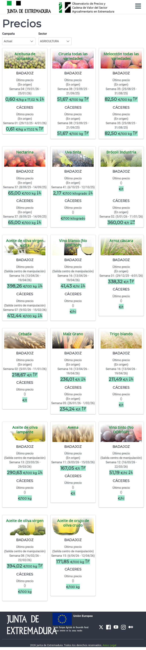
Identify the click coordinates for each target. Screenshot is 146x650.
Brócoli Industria (121, 152)
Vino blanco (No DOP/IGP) (73, 243)
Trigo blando (121, 333)
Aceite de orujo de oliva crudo (73, 523)
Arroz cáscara (121, 240)
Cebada (24, 333)
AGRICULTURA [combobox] (49, 41)
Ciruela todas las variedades (73, 56)
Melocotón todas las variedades (121, 56)
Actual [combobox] (8, 41)
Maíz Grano (73, 333)
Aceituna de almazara (25, 56)
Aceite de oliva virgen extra (25, 243)
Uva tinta (73, 152)
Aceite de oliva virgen (25, 520)
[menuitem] (101, 627)
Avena (73, 427)
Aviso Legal (109, 645)
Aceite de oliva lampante (24, 429)
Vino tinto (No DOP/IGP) (121, 429)
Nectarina (24, 152)
